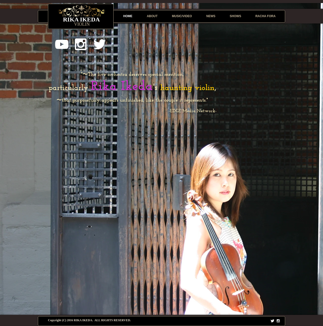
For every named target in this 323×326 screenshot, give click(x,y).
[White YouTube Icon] (61, 44)
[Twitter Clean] (272, 321)
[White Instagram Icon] (80, 44)
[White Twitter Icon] (99, 44)
